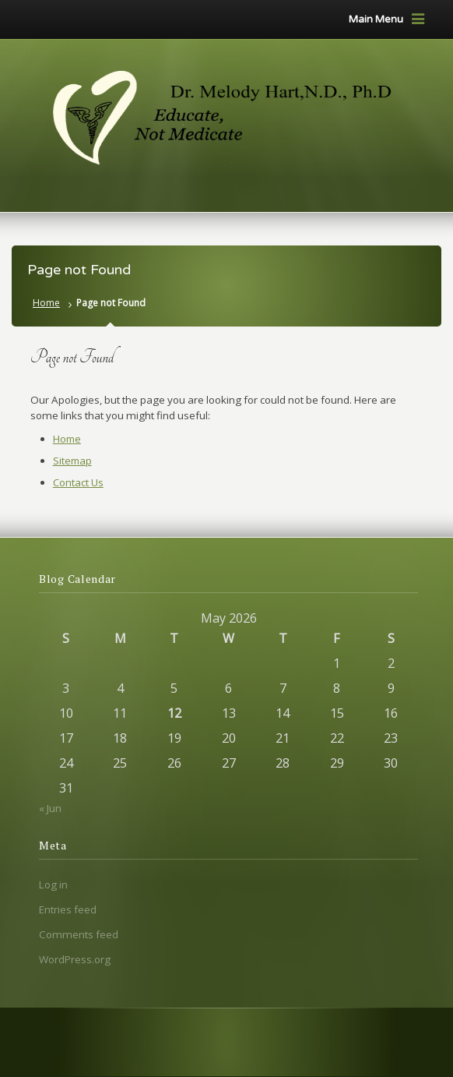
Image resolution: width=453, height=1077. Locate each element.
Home (46, 302)
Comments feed (78, 934)
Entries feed (68, 909)
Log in (53, 884)
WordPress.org (75, 959)
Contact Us (78, 482)
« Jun (50, 808)
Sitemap (72, 461)
